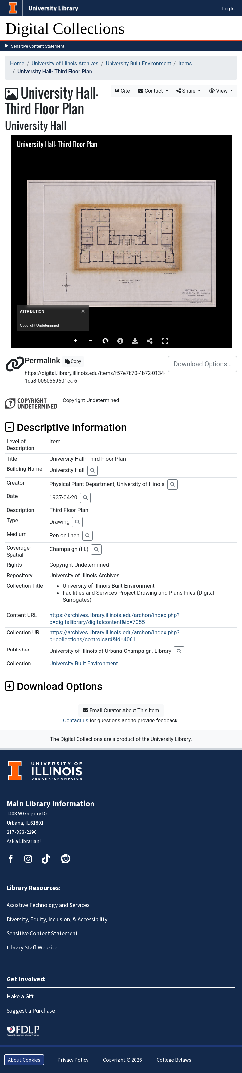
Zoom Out (91, 341)
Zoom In (76, 341)
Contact (151, 91)
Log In (228, 8)
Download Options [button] (53, 686)
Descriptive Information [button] (66, 427)
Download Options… (202, 364)
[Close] (83, 311)
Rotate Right (106, 341)
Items (185, 63)
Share (186, 91)
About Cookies (24, 1059)
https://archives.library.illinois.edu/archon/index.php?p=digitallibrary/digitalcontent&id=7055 (114, 618)
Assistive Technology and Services (48, 905)
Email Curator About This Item (121, 710)
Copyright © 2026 (122, 1059)
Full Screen (165, 341)
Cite (122, 91)
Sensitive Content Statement (37, 46)
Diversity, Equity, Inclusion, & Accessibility (57, 919)
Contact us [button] (75, 721)
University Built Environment (138, 63)
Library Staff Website (32, 948)
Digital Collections (65, 28)
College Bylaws (174, 1059)
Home (17, 63)
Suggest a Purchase (31, 1011)
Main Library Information (50, 804)
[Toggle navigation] (233, 28)
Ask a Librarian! (24, 841)
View (219, 91)
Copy (73, 361)
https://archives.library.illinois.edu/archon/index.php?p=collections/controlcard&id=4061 (114, 636)
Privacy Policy (72, 1059)
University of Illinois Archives (65, 63)
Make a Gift (20, 997)
